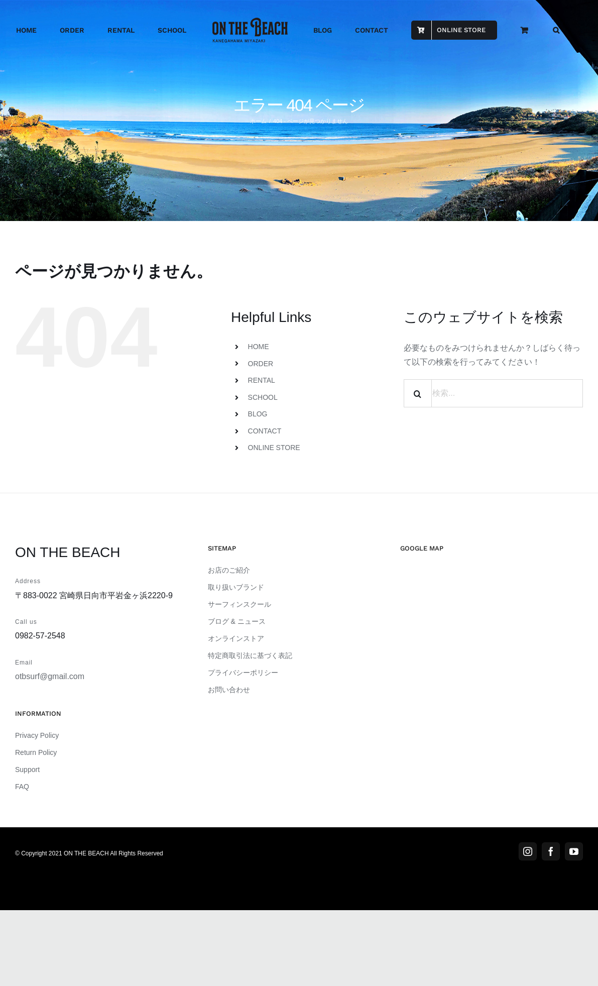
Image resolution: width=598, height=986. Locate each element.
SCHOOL (263, 397)
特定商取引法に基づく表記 (250, 655)
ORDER (261, 364)
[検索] (418, 393)
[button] (556, 30)
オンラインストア (236, 638)
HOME (258, 347)
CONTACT (265, 431)
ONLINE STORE (274, 448)
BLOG (258, 414)
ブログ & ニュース (237, 621)
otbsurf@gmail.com (49, 676)
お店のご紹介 (229, 570)
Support (27, 769)
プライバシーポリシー (243, 673)
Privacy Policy (37, 735)
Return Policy (36, 752)
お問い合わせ (229, 690)
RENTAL (261, 380)
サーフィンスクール (239, 604)
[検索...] (493, 393)
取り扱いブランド (236, 587)
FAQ (22, 787)
